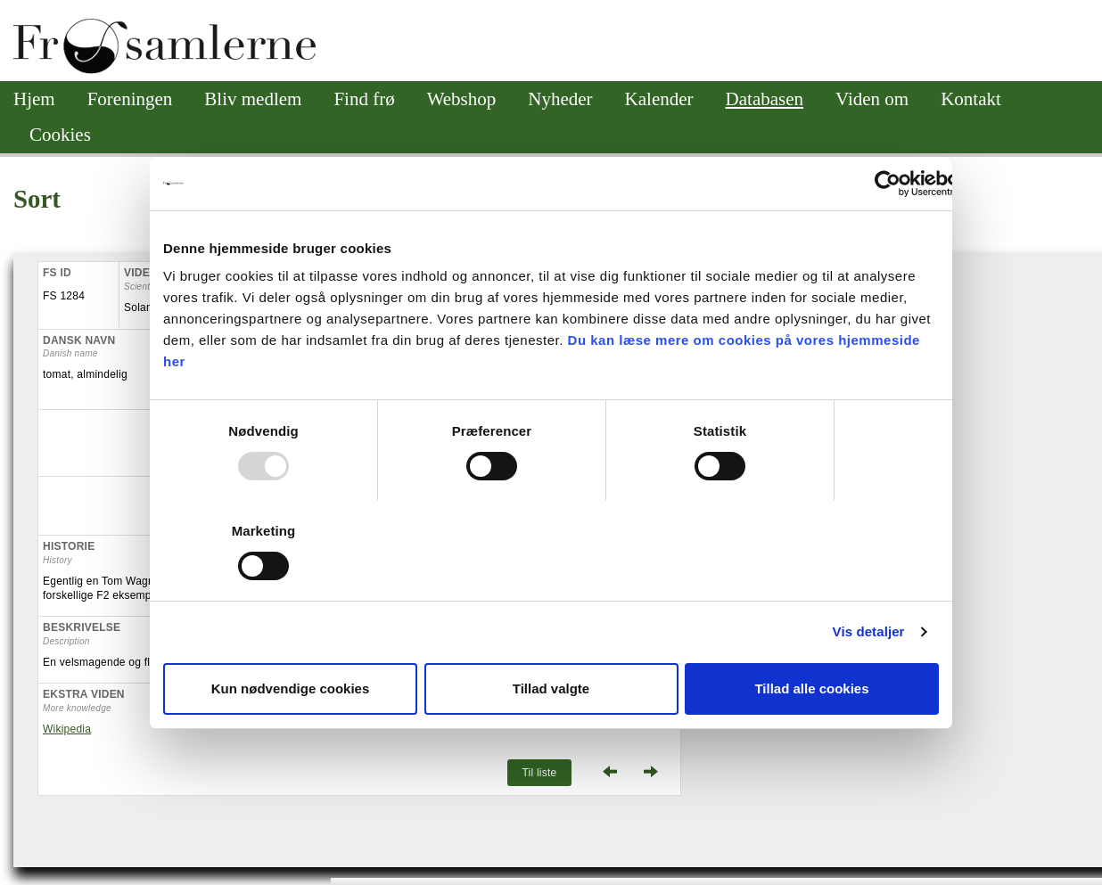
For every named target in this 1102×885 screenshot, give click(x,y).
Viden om (872, 99)
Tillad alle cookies (811, 688)
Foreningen (130, 99)
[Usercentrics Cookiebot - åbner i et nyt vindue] (888, 183)
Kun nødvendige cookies (290, 688)
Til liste (539, 772)
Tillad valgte (551, 688)
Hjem (34, 99)
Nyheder (560, 99)
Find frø (363, 99)
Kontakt (971, 99)
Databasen (764, 99)
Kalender (659, 99)
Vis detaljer (869, 631)
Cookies (60, 134)
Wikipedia (67, 729)
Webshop (462, 99)
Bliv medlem (252, 99)
